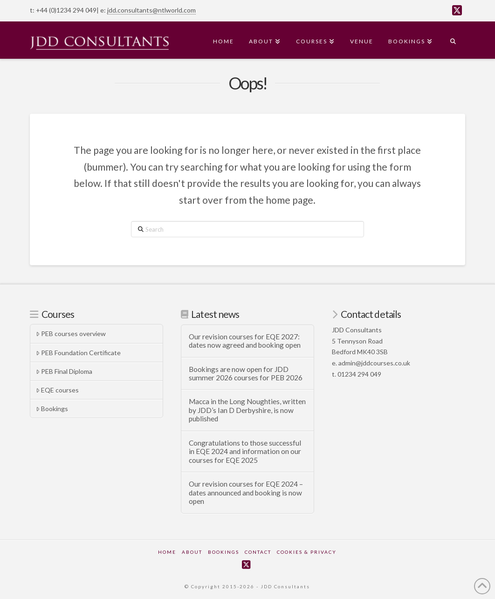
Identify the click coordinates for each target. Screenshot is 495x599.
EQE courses (57, 390)
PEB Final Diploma (64, 371)
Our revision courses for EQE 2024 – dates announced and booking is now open (246, 492)
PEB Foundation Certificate (78, 353)
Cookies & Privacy (307, 552)
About (192, 552)
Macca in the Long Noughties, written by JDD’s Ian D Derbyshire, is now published (247, 410)
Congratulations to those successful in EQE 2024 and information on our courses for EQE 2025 (245, 451)
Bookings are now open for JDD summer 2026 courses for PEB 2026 (245, 373)
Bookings (52, 409)
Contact (258, 552)
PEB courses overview (71, 333)
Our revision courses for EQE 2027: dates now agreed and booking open (245, 341)
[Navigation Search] (452, 40)
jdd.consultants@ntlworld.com (151, 10)
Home (167, 552)
